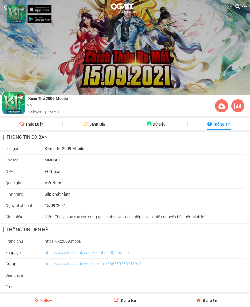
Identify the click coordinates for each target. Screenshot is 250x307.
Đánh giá (94, 124)
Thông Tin (219, 124)
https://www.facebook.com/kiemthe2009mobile (87, 252)
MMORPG (53, 160)
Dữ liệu (156, 124)
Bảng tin (206, 300)
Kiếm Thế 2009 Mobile (48, 98)
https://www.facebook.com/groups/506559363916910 (93, 264)
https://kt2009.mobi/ (63, 241)
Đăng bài (125, 300)
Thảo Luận (31, 124)
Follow (43, 300)
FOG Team (54, 171)
